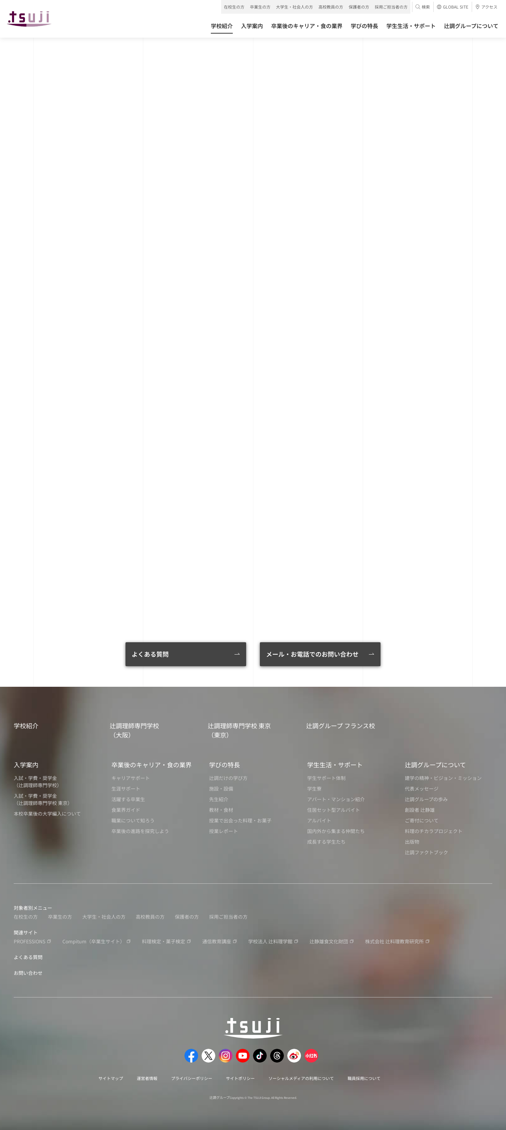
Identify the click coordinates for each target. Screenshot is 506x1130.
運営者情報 (147, 1078)
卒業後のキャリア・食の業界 (151, 764)
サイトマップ (110, 1078)
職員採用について (364, 1078)
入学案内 (26, 764)
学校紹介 (26, 725)
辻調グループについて (435, 764)
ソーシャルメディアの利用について (301, 1078)
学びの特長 (224, 764)
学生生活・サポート (335, 764)
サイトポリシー (240, 1078)
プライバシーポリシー (191, 1078)
